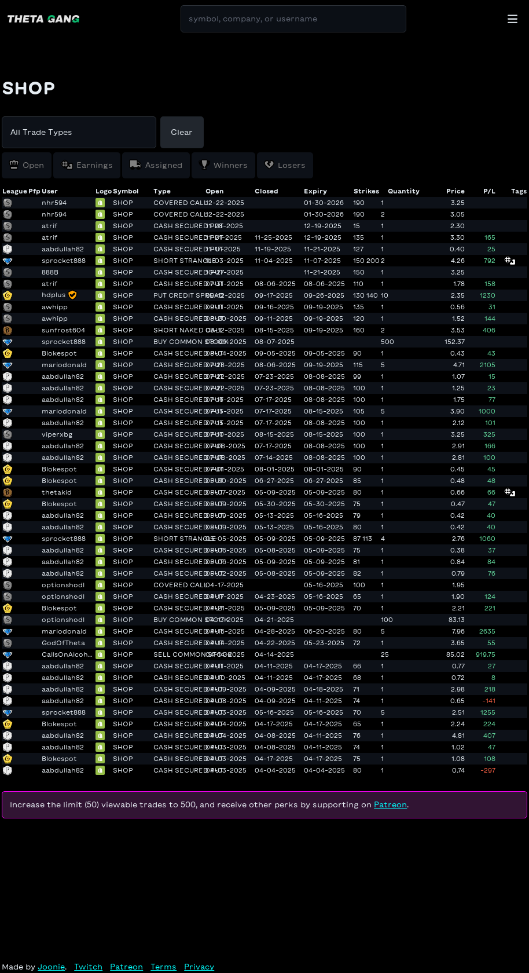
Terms (163, 967)
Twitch (88, 967)
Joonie (51, 967)
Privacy (199, 967)
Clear (182, 132)
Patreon (390, 805)
